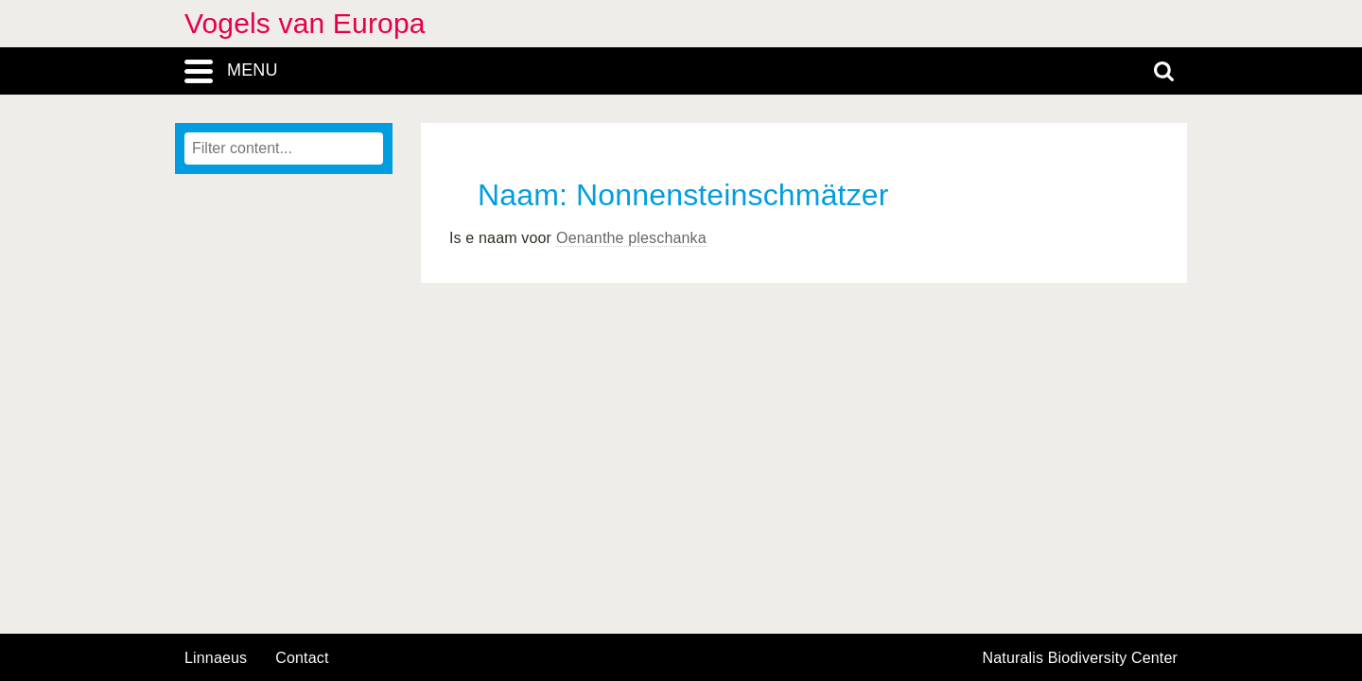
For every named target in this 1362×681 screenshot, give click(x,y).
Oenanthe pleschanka (631, 238)
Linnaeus (215, 658)
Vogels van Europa (305, 23)
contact (301, 658)
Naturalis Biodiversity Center (1081, 658)
